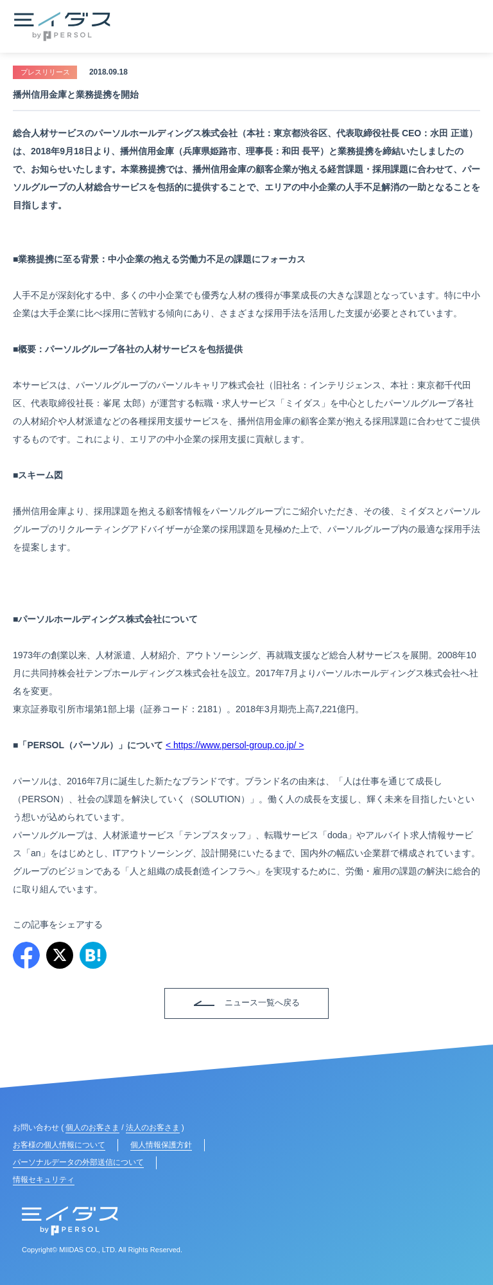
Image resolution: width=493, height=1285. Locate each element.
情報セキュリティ (43, 1179)
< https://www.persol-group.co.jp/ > (235, 745)
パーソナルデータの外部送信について (78, 1162)
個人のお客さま (92, 1127)
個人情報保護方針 (161, 1144)
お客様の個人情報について (59, 1144)
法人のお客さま (153, 1127)
